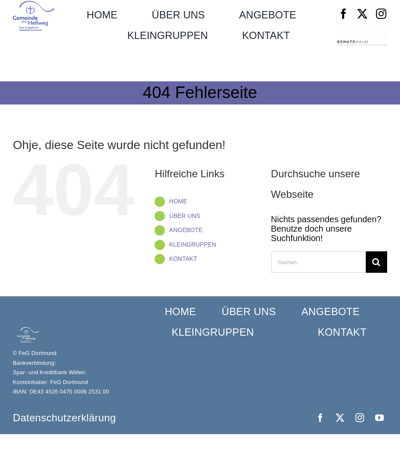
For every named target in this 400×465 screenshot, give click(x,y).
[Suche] (376, 262)
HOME (178, 201)
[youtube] (379, 418)
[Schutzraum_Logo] (362, 44)
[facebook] (343, 14)
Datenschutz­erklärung (64, 417)
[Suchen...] (318, 262)
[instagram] (381, 14)
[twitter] (362, 14)
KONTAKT (183, 258)
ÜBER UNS (184, 215)
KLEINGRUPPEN (192, 244)
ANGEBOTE (186, 230)
